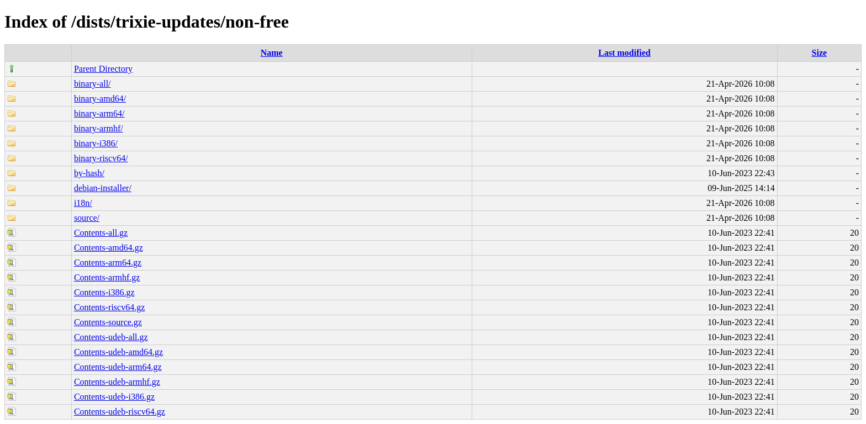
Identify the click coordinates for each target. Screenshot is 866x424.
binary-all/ (92, 83)
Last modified (624, 52)
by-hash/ (89, 173)
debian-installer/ (102, 188)
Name (272, 52)
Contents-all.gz (101, 232)
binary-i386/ (96, 143)
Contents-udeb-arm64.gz (118, 367)
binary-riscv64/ (101, 158)
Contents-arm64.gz (107, 262)
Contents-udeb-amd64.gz (118, 352)
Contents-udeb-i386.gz (114, 396)
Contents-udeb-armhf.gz (117, 381)
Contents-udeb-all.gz (111, 337)
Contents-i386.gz (104, 292)
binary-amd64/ (100, 98)
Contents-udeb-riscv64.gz (119, 411)
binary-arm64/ (99, 113)
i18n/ (83, 203)
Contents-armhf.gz (107, 277)
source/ (86, 217)
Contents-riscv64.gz (109, 307)
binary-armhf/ (98, 128)
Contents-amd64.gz (108, 247)
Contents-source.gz (108, 322)
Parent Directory (103, 68)
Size (819, 52)
